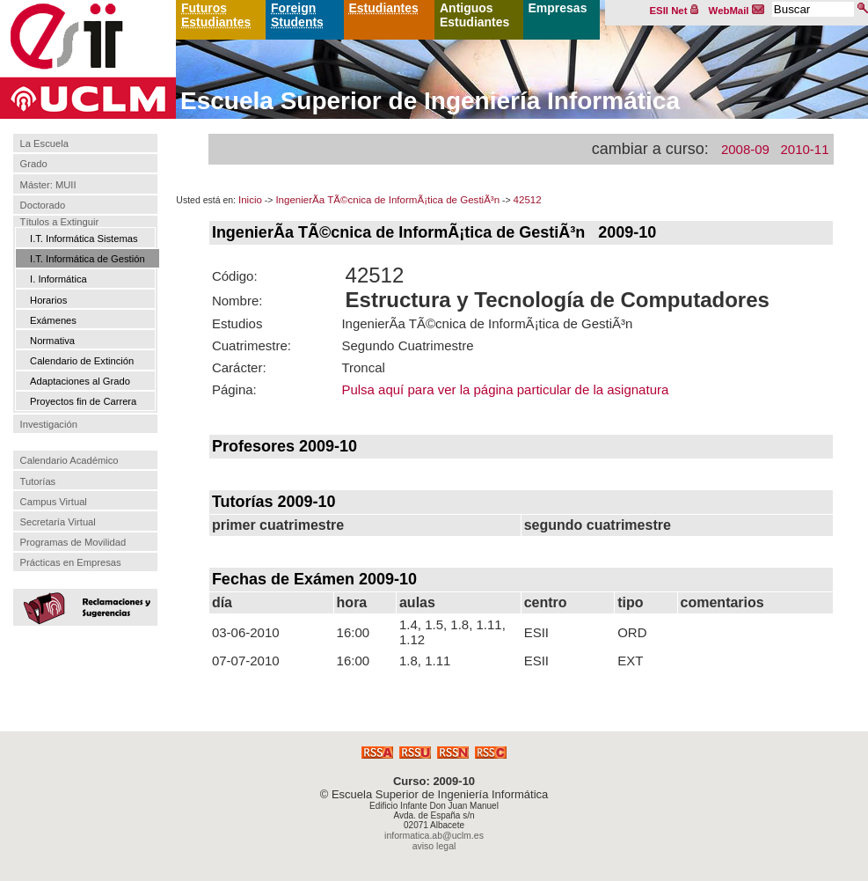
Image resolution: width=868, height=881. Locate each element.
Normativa (52, 340)
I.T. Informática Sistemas (83, 238)
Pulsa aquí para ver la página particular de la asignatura (504, 389)
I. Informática (58, 279)
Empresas (558, 8)
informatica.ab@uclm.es (434, 835)
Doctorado (43, 205)
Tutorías (38, 481)
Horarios (48, 300)
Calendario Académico (69, 460)
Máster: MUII (48, 185)
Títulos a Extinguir (59, 222)
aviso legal (434, 846)
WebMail (737, 10)
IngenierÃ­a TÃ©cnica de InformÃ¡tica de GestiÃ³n (387, 200)
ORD (631, 632)
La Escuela (44, 143)
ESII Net (674, 10)
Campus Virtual (53, 501)
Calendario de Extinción (82, 361)
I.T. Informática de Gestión (87, 258)
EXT (630, 660)
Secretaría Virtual (58, 522)
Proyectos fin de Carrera (83, 401)
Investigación (48, 424)
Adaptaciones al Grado (80, 381)
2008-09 (745, 149)
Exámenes (53, 320)
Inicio (250, 200)
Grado (33, 164)
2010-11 (804, 149)
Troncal (362, 367)
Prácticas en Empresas (70, 562)
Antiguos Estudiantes (474, 15)
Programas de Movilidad (73, 542)
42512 (528, 200)
